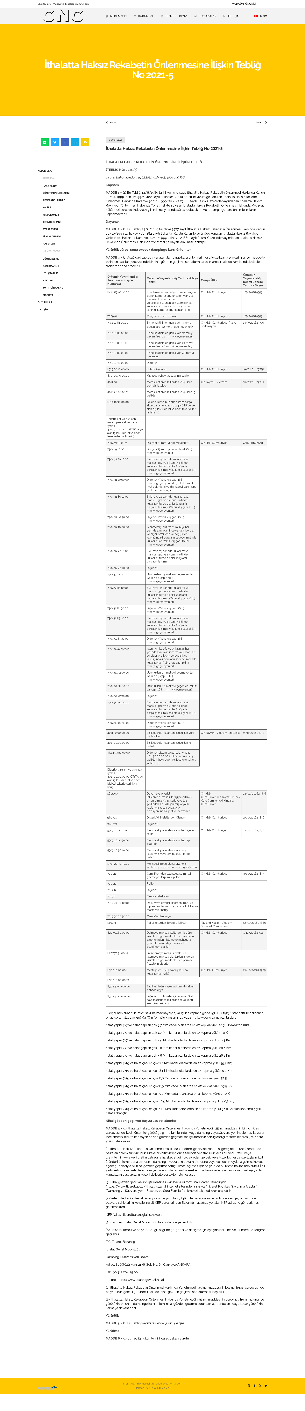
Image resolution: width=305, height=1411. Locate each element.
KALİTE (47, 224)
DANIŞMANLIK (51, 283)
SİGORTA (48, 312)
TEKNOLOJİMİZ (51, 239)
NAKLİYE (48, 297)
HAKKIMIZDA (50, 202)
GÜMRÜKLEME (51, 275)
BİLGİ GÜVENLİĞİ (52, 253)
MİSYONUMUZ (51, 231)
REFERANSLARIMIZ (54, 217)
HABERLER (49, 260)
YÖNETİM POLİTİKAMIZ (56, 209)
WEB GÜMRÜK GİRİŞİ (244, 4)
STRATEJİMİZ (51, 246)
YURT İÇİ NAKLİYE (53, 304)
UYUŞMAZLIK (50, 290)
